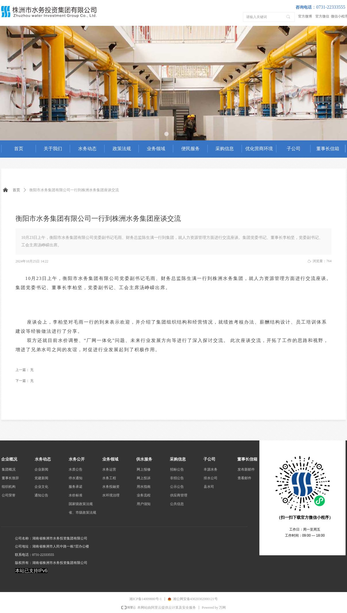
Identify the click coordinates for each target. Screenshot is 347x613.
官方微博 (305, 16)
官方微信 (322, 16)
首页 (16, 190)
